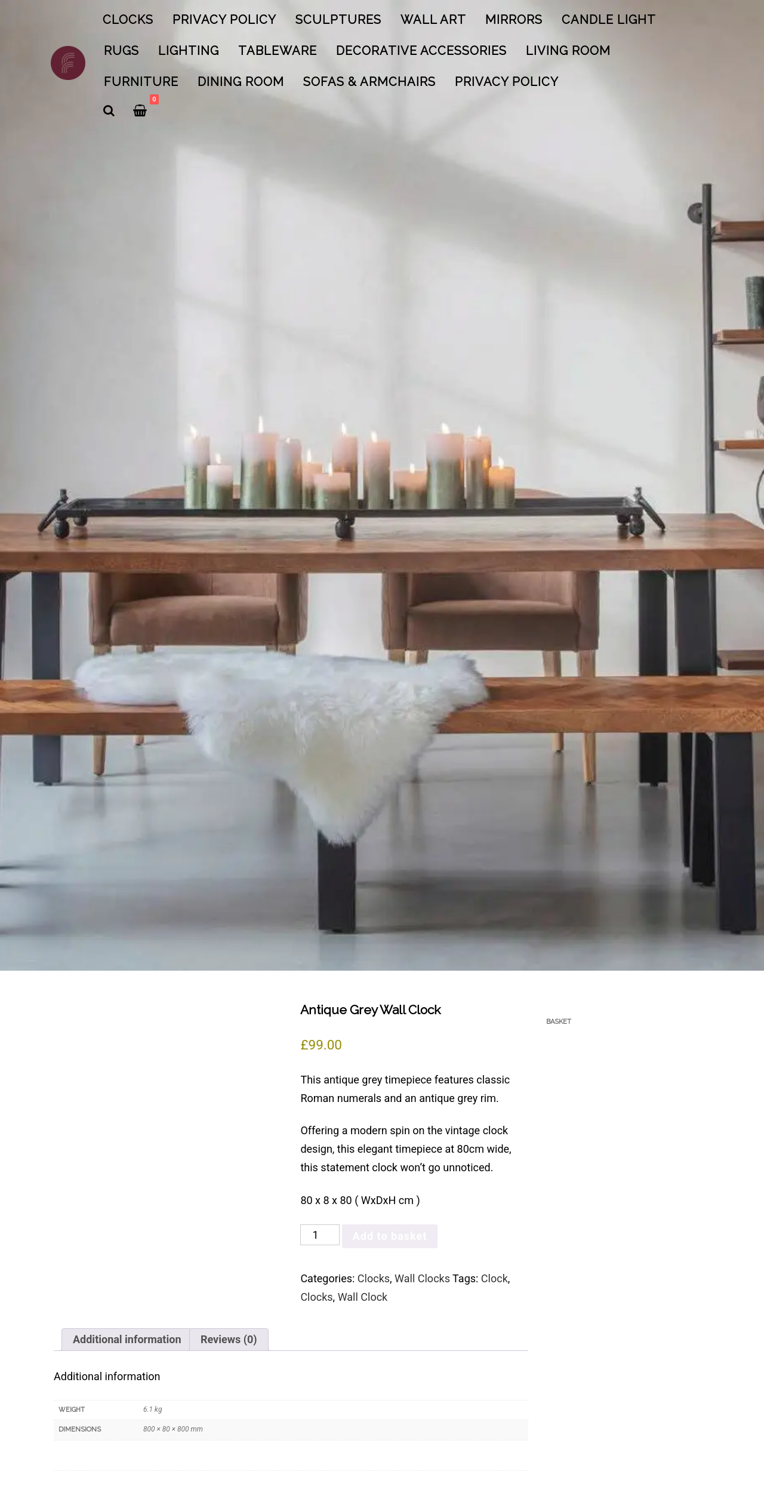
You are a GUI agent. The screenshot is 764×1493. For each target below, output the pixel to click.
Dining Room (241, 82)
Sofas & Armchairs (369, 82)
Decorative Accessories (421, 51)
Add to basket (390, 1236)
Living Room (568, 51)
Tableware (277, 51)
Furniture (141, 82)
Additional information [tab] (127, 1339)
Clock (494, 1278)
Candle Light (609, 20)
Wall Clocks (422, 1278)
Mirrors (514, 20)
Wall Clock (363, 1297)
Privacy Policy (224, 20)
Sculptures (338, 20)
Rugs (121, 51)
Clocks (128, 20)
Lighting (188, 51)
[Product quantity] (319, 1234)
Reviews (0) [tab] (229, 1339)
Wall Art (433, 20)
